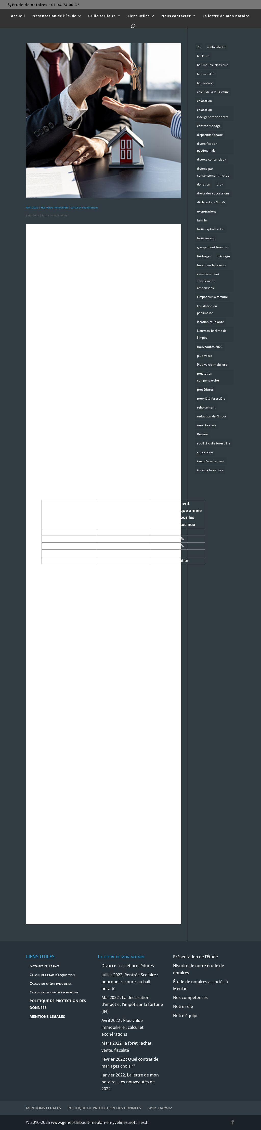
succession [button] (132, 397)
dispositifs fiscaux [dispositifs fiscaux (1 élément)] (210, 135)
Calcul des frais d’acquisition (52, 974)
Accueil (18, 16)
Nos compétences (190, 997)
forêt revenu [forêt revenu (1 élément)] (206, 238)
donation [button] (67, 404)
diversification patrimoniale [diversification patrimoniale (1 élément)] (207, 147)
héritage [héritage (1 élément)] (223, 256)
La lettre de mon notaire (226, 16)
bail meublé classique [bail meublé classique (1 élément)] (212, 65)
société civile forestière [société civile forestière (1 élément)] (213, 443)
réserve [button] (114, 675)
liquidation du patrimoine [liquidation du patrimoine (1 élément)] (207, 309)
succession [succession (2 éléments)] (205, 452)
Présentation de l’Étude (54, 16)
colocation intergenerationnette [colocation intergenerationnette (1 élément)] (213, 113)
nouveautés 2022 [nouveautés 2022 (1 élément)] (210, 347)
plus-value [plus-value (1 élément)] (204, 355)
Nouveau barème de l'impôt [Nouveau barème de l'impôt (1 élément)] (212, 334)
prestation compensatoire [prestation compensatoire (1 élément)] (208, 377)
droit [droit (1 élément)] (220, 184)
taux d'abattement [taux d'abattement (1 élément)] (211, 461)
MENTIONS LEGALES (47, 1016)
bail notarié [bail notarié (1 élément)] (205, 83)
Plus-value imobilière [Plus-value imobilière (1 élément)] (212, 364)
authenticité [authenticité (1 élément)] (216, 47)
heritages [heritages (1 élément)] (204, 256)
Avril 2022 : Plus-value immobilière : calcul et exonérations (62, 207)
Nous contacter (176, 16)
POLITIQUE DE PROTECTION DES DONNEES (104, 1108)
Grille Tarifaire (160, 1108)
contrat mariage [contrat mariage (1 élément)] (209, 126)
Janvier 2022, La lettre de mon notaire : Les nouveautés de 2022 (130, 1082)
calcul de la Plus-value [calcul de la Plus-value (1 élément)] (213, 92)
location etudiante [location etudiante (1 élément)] (210, 322)
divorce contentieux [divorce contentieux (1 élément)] (211, 159)
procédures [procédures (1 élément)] (205, 389)
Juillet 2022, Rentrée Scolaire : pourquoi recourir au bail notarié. (129, 981)
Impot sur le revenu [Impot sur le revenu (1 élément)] (211, 265)
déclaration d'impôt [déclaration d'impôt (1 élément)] (211, 202)
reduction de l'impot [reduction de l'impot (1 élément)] (211, 416)
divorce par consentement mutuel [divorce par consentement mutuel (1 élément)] (213, 172)
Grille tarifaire (102, 16)
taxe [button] (54, 725)
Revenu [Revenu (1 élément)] (202, 434)
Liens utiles (139, 16)
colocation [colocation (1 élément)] (204, 101)
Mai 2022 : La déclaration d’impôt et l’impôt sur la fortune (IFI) (132, 1004)
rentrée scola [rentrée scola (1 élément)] (206, 425)
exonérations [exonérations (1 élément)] (206, 211)
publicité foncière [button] (70, 897)
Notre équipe (186, 1015)
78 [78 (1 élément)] (199, 47)
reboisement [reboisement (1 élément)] (206, 407)
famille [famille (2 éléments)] (202, 220)
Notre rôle (183, 1006)
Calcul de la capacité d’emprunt (54, 992)
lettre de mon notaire (55, 215)
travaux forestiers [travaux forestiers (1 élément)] (210, 470)
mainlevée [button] (120, 379)
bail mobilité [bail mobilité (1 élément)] (206, 74)
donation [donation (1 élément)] (203, 184)
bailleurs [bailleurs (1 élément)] (203, 56)
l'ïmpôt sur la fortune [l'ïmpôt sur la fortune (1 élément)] (212, 297)
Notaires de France (44, 965)
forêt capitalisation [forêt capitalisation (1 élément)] (211, 229)
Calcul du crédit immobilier (51, 983)
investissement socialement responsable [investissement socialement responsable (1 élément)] (208, 281)
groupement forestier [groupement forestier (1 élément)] (213, 247)
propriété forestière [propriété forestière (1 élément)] (211, 398)
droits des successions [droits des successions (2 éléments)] (213, 193)
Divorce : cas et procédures (127, 965)
